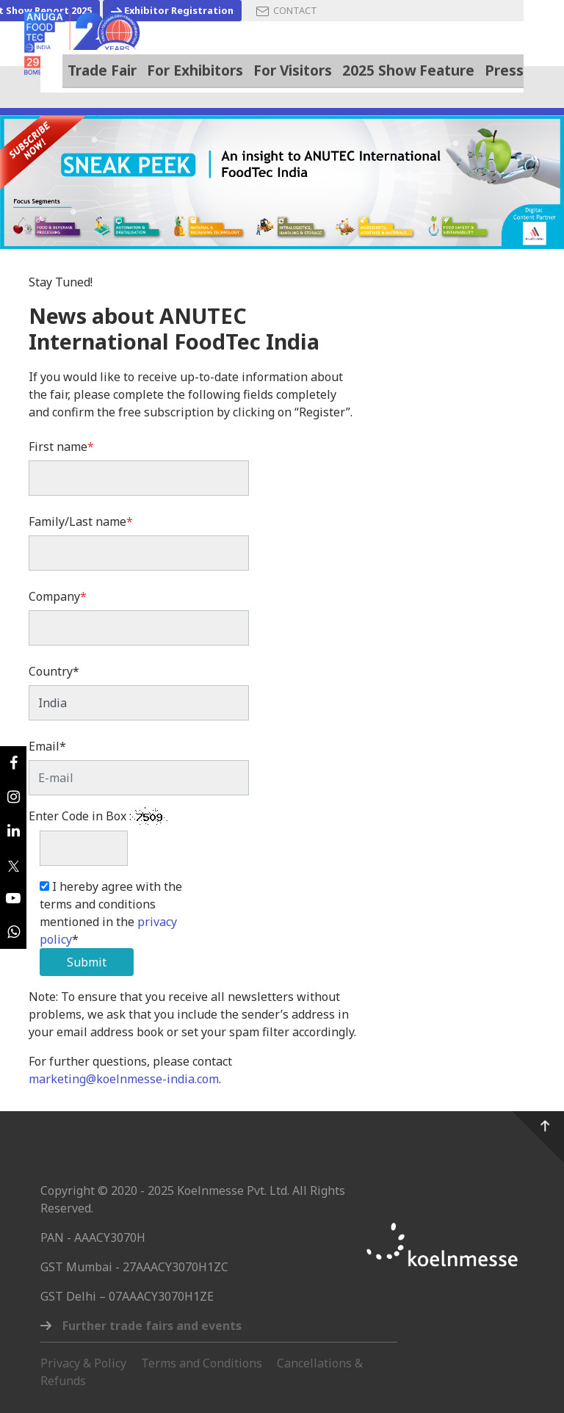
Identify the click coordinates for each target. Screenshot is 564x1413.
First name (61, 446)
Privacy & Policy (83, 1363)
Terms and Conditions (201, 1363)
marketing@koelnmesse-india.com (124, 1079)
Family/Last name (81, 521)
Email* (47, 746)
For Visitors (292, 70)
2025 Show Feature (408, 70)
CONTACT (286, 11)
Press (504, 70)
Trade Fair (102, 69)
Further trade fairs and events (152, 1326)
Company (58, 596)
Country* (54, 671)
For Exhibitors (195, 70)
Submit (86, 962)
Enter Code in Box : (80, 816)
